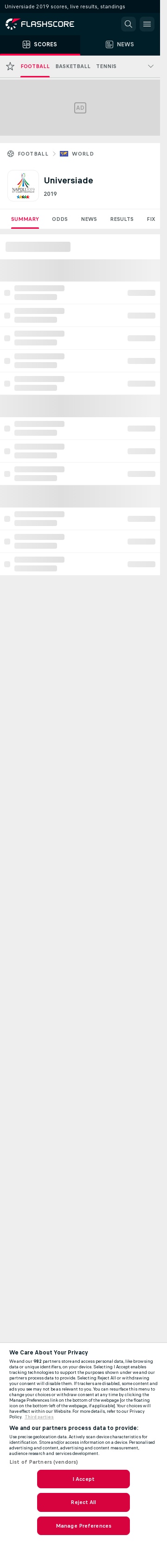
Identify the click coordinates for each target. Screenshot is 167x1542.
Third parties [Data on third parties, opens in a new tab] (39, 1417)
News (89, 219)
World (83, 153)
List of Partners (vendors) (43, 1462)
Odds (60, 219)
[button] (128, 24)
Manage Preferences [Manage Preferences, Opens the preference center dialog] (83, 1526)
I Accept (83, 1479)
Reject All (83, 1502)
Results (122, 219)
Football (33, 153)
